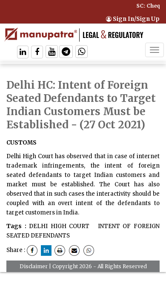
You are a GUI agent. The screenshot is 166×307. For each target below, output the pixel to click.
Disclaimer (34, 266)
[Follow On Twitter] (52, 52)
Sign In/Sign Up (133, 19)
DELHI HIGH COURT (59, 226)
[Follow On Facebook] (37, 52)
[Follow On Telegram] (66, 52)
